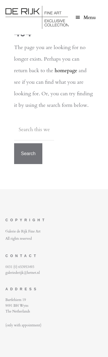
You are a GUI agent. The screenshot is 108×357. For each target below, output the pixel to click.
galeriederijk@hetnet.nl (22, 272)
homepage (66, 70)
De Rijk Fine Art (48, 17)
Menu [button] (90, 17)
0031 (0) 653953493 (19, 267)
